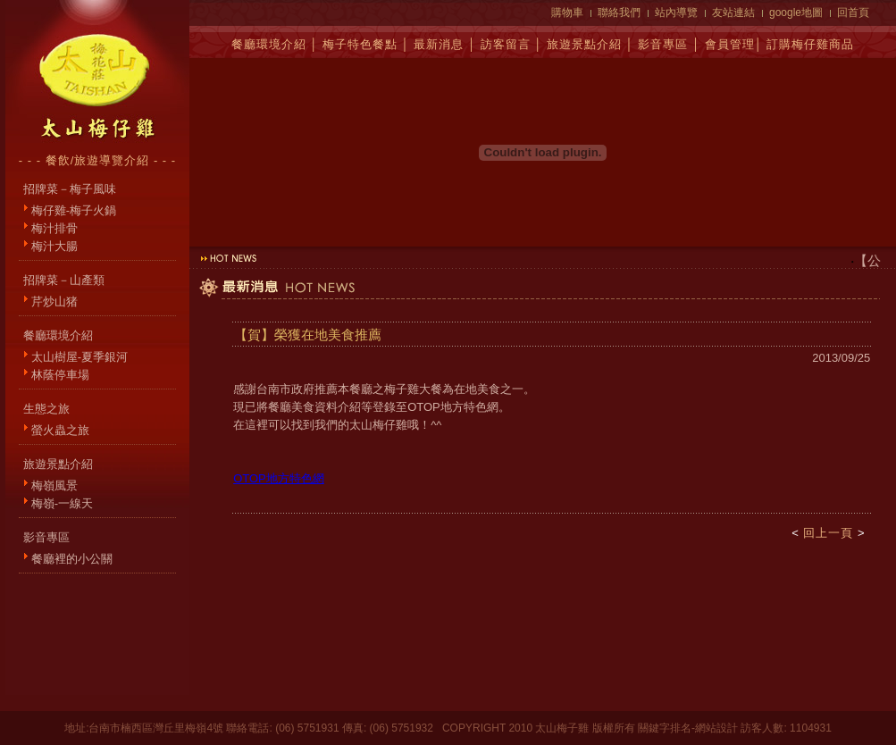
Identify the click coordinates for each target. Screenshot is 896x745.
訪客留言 (506, 44)
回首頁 (853, 12)
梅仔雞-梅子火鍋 (73, 210)
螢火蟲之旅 (60, 430)
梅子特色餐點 (360, 44)
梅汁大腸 (54, 246)
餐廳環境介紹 (268, 44)
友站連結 (733, 12)
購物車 (567, 12)
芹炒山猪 (54, 301)
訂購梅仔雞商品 (810, 44)
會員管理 (730, 44)
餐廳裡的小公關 (72, 558)
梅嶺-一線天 (62, 503)
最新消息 (439, 44)
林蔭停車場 (60, 374)
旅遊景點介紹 (584, 44)
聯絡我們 (619, 12)
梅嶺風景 (54, 485)
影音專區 (663, 44)
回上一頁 (828, 533)
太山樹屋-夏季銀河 (79, 357)
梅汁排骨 (54, 228)
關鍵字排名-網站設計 (688, 728)
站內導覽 (676, 12)
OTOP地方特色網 (278, 478)
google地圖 (796, 12)
